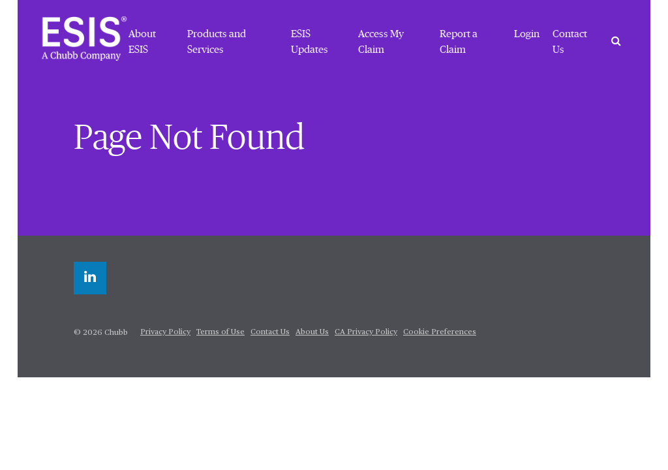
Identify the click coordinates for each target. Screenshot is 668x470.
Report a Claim (459, 42)
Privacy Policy (165, 332)
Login (526, 34)
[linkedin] (90, 278)
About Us (312, 332)
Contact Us (570, 42)
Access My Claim (381, 42)
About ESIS (142, 42)
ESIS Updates (309, 42)
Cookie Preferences (439, 332)
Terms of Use (220, 332)
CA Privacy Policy (366, 332)
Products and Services (216, 42)
